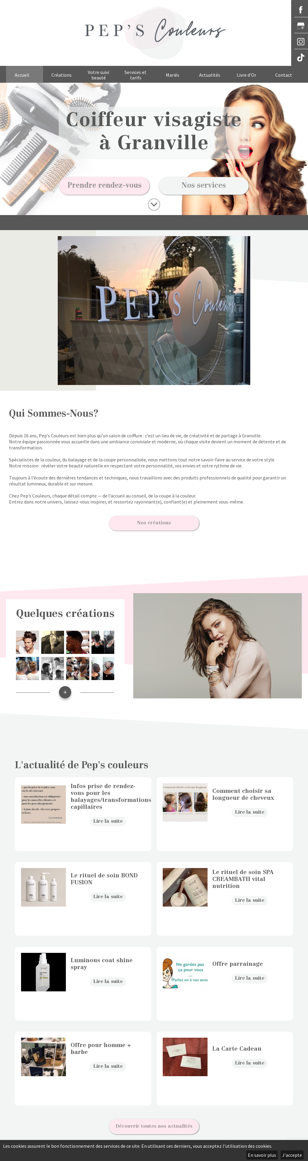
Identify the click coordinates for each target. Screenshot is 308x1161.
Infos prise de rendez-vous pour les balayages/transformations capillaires (108, 793)
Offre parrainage (237, 960)
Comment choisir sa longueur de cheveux (243, 790)
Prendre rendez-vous (104, 185)
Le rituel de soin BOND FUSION (104, 875)
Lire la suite (108, 817)
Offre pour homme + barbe (101, 1045)
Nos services (204, 185)
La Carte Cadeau (236, 1045)
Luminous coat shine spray (102, 960)
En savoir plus (262, 1155)
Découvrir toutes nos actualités (154, 1120)
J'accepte (292, 1155)
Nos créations (154, 521)
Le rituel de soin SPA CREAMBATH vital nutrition (243, 875)
